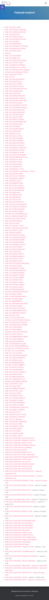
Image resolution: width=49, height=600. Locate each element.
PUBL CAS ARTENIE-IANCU (13, 360)
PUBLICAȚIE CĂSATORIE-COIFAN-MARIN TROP (20, 521)
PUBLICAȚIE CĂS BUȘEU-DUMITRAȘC (17, 263)
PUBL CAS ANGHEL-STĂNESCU (15, 410)
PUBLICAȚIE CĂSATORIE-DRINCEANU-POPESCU (20, 502)
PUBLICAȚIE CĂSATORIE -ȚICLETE (16, 577)
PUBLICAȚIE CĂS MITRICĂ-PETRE (16, 450)
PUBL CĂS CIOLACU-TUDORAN (15, 176)
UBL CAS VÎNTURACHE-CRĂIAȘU (16, 107)
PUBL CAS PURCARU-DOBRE (14, 433)
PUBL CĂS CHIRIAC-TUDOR (13, 230)
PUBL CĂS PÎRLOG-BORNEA (14, 138)
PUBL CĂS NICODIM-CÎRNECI (14, 129)
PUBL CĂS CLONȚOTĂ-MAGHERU (15, 155)
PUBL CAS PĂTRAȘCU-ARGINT (15, 285)
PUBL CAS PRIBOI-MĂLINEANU (15, 403)
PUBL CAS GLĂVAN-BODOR (14, 91)
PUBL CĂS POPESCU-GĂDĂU (14, 211)
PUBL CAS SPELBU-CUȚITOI (14, 259)
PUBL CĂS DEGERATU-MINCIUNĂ (15, 148)
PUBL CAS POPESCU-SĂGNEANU (15, 30)
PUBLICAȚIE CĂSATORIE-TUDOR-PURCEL (18, 459)
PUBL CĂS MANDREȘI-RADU (14, 183)
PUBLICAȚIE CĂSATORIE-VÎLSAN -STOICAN (19, 485)
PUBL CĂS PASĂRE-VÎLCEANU (14, 152)
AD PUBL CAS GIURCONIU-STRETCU (16, 72)
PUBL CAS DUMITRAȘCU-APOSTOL (16, 105)
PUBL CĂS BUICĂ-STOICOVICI (14, 145)
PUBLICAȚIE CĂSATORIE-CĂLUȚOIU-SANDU (19, 528)
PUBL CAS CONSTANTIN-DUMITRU (16, 355)
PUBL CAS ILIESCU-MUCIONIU (14, 318)
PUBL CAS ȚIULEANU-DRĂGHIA (15, 398)
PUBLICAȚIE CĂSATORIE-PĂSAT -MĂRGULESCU (20, 537)
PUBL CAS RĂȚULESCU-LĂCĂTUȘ (15, 67)
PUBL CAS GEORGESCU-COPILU (15, 244)
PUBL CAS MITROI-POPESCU (14, 367)
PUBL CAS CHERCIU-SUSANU (14, 119)
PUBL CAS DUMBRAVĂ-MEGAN (15, 388)
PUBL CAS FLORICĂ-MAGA (13, 327)
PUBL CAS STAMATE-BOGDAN (14, 273)
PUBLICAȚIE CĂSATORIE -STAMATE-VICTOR (19, 547)
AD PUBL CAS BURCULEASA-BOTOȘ (16, 228)
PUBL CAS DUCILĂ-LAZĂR (13, 266)
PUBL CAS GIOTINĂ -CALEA (14, 384)
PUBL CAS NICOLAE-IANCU (13, 103)
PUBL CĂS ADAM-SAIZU (12, 193)
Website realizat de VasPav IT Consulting (24, 591)
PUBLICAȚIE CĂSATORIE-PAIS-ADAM (17, 544)
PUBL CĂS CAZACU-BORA (13, 164)
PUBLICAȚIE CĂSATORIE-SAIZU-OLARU (17, 462)
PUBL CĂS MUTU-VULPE (13, 133)
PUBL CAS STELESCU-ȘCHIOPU (15, 308)
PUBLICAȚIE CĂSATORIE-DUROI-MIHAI (17, 530)
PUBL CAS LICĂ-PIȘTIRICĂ (13, 353)
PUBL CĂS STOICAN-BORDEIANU (15, 122)
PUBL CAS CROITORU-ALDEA (14, 115)
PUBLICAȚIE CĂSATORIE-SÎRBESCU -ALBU (18, 511)
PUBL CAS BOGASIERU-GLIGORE (15, 344)
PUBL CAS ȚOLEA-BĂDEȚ (13, 56)
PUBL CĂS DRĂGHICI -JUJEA (14, 169)
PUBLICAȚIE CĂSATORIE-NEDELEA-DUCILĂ (19, 495)
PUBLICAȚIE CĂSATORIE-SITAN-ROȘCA (17, 542)
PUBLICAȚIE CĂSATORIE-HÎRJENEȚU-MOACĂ (19, 464)
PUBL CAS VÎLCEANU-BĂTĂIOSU (15, 39)
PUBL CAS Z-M (10, 77)
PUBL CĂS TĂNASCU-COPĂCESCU (16, 207)
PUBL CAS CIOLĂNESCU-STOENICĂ (16, 46)
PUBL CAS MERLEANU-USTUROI (15, 48)
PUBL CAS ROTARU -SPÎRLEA (14, 405)
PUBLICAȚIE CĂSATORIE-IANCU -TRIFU (17, 499)
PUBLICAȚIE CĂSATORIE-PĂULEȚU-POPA (18, 506)
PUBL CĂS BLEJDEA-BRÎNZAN (14, 188)
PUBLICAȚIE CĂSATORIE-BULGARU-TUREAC (19, 516)
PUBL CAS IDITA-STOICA (13, 412)
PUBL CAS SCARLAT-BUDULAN (15, 110)
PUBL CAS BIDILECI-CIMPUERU (15, 417)
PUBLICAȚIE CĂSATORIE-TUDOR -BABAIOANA (20, 455)
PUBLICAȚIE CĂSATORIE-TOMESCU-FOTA (18, 532)
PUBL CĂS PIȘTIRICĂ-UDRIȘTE (15, 209)
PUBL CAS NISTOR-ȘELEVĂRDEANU (16, 346)
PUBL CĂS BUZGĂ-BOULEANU (14, 190)
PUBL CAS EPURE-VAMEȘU (13, 429)
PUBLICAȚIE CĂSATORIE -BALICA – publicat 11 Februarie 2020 (25, 580)
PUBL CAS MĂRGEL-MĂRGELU (14, 256)
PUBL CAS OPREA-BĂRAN (13, 329)
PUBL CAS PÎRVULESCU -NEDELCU (16, 322)
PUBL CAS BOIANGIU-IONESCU (15, 98)
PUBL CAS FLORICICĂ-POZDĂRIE (15, 60)
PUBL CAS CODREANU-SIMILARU (15, 32)
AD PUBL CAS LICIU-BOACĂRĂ (15, 351)
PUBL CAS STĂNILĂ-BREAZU (14, 339)
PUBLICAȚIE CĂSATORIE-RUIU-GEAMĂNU (18, 447)
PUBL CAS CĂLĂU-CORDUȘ (13, 306)
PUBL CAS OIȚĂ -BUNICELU (14, 419)
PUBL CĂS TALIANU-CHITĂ (13, 167)
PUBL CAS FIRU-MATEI (12, 41)
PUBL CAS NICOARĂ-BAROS (14, 370)
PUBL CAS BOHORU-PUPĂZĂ (14, 426)
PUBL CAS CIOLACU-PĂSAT (14, 117)
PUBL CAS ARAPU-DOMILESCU (15, 249)
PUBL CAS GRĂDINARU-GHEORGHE (16, 303)
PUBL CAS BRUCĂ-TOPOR (13, 74)
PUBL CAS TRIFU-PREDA (13, 431)
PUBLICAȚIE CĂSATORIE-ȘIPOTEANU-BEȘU (19, 525)
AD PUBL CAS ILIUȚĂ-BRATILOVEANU (17, 348)
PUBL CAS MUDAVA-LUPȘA (13, 374)
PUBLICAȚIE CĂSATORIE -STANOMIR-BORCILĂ (20, 551)
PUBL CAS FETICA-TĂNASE (14, 84)
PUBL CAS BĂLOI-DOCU (12, 34)
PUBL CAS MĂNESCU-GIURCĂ (14, 268)
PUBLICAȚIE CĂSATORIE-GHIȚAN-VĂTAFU (18, 466)
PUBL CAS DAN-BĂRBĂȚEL (13, 301)
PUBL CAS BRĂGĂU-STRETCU (14, 254)
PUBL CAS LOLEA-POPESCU (14, 334)
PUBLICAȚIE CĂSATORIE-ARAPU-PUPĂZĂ (18, 469)
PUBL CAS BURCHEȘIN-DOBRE (15, 240)
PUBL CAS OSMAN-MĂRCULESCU (16, 310)
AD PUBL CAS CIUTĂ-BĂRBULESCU (16, 214)
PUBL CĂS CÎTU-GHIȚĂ (12, 223)
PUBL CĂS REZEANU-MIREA (14, 174)
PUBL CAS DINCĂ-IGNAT (13, 386)
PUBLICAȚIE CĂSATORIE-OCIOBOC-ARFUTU (19, 535)
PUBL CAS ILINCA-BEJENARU (14, 277)
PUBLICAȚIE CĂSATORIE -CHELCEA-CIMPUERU (20, 561)
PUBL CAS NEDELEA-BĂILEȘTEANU (16, 325)
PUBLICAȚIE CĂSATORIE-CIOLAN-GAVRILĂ (19, 523)
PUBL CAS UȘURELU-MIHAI (13, 436)
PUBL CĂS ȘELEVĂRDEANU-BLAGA (16, 157)
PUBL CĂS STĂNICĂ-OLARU (14, 124)
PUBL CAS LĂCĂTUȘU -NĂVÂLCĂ (15, 372)
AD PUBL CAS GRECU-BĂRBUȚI (15, 365)
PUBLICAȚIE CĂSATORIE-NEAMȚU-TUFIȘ (18, 452)
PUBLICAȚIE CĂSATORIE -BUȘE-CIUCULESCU (19, 438)
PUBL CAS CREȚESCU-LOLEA (14, 86)
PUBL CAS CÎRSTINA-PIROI (14, 280)
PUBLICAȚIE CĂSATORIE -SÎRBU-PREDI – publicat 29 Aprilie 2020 (26, 566)
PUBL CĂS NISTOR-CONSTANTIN (15, 204)
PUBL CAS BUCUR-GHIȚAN (13, 261)
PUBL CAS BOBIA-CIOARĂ (13, 294)
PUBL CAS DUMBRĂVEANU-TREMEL (16, 337)
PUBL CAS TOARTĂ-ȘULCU (13, 81)
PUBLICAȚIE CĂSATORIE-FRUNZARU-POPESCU (20, 445)
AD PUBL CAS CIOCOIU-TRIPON (15, 218)
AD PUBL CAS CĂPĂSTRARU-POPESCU (17, 320)
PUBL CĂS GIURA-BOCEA (13, 131)
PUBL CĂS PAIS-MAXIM (12, 126)
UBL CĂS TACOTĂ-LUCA (13, 200)
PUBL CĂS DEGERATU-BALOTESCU (16, 216)
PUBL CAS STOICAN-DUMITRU (15, 79)
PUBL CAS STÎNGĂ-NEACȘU (14, 37)
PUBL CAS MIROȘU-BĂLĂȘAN (14, 289)
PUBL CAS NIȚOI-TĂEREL (13, 393)
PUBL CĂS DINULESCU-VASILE (15, 143)
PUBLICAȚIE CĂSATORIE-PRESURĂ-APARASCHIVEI (21, 457)
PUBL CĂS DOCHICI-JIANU (13, 136)
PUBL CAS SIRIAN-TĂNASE (13, 247)
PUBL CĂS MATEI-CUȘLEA (13, 181)
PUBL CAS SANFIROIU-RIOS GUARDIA (17, 70)
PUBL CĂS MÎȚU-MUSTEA (13, 233)
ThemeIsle (31, 595)
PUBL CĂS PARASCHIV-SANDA (15, 235)
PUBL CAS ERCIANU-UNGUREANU (16, 421)
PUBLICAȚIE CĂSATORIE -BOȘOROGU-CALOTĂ (20, 440)
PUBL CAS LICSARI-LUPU (13, 251)
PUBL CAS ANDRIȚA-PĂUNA (14, 400)
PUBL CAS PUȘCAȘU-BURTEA (14, 242)
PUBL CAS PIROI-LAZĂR (13, 27)
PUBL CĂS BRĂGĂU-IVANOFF (14, 178)
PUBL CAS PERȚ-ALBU (12, 315)
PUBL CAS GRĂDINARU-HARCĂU (15, 313)
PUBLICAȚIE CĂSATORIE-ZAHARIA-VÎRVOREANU (21, 540)
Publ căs (8, 53)
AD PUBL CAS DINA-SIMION (14, 299)
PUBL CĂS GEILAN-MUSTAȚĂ (14, 202)
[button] (2, 7)
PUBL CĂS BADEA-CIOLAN (13, 162)
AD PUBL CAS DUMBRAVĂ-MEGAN (16, 381)
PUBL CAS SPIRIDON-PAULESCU (15, 237)
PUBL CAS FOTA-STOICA (13, 93)
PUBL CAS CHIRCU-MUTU (13, 51)
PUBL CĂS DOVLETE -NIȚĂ (13, 159)
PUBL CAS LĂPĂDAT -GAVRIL (14, 282)
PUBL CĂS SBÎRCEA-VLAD (13, 195)
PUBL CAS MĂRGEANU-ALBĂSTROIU (17, 407)
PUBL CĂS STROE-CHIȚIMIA (14, 185)
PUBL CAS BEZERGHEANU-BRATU (16, 296)
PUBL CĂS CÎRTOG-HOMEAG (14, 141)
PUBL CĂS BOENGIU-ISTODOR (15, 150)
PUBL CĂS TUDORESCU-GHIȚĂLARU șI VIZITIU (20, 171)
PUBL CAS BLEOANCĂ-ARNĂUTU (15, 270)
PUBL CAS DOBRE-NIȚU (12, 58)
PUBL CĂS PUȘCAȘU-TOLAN (14, 226)
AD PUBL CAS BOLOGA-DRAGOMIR (16, 332)
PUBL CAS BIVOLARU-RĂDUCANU (16, 100)
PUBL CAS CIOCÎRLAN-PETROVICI (16, 89)
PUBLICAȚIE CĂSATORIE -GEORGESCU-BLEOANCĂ (21, 556)
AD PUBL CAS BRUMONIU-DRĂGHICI (16, 292)
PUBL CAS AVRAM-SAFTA (13, 44)
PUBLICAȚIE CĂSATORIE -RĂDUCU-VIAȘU (18, 443)
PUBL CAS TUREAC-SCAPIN (14, 287)
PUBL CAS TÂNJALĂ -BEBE (13, 424)
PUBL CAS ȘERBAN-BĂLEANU (14, 363)
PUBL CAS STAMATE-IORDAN (14, 275)
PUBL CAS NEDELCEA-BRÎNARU (15, 65)
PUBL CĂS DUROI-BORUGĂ (13, 221)
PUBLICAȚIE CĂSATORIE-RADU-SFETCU (18, 490)
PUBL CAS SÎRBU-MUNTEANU (14, 377)
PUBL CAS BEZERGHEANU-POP (15, 96)
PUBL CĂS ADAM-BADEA (13, 197)
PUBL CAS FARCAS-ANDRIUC (14, 341)
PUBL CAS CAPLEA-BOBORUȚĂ (15, 358)
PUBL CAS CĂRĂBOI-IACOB (14, 396)
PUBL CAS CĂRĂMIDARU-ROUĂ (15, 379)
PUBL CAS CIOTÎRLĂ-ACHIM (14, 63)
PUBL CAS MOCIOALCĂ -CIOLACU (16, 414)
